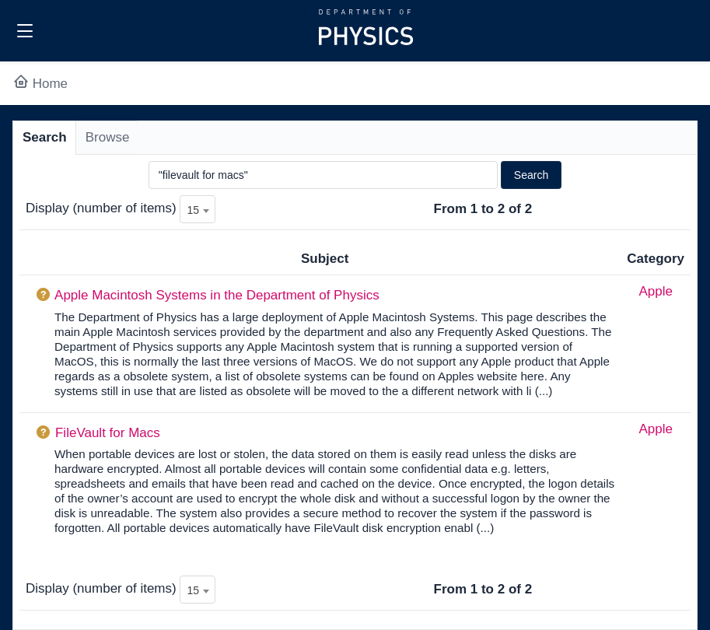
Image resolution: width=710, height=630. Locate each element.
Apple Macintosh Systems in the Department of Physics (216, 295)
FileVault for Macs (107, 432)
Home (40, 83)
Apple (655, 291)
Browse (108, 137)
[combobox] (197, 209)
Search (45, 137)
